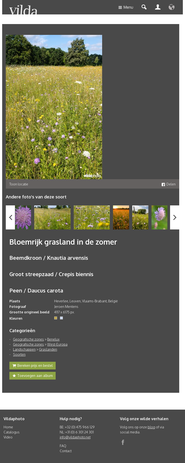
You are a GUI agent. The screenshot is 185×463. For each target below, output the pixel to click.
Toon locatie (18, 184)
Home (8, 427)
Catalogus (12, 432)
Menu (125, 7)
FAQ (63, 446)
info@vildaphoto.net (75, 437)
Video (8, 437)
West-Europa (57, 344)
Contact (66, 451)
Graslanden (48, 349)
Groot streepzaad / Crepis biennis (51, 274)
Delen (168, 184)
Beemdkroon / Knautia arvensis (48, 257)
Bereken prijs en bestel (32, 366)
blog (151, 427)
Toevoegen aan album (32, 376)
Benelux (53, 339)
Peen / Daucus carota (36, 290)
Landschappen (24, 349)
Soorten (19, 354)
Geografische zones (28, 339)
